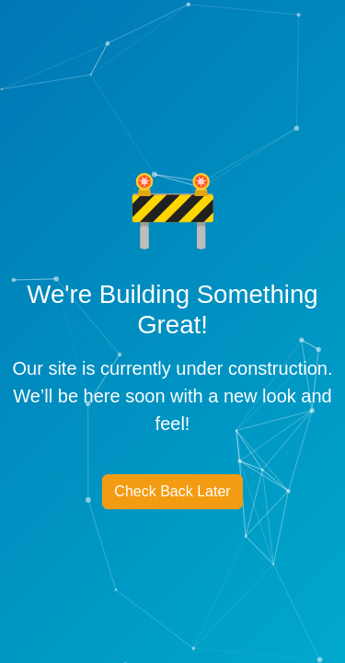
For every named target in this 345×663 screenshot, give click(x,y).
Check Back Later (172, 491)
